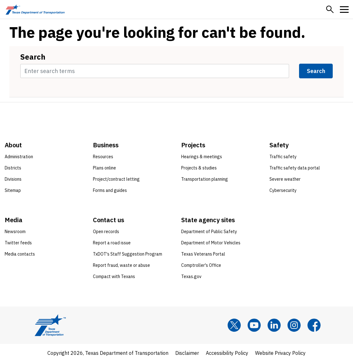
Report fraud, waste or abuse (121, 265)
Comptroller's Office (201, 265)
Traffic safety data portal (294, 168)
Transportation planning (204, 179)
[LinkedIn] (274, 325)
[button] (330, 9)
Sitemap (13, 190)
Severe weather (285, 179)
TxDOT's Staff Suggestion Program (127, 254)
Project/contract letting (116, 179)
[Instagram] (294, 325)
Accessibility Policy (227, 353)
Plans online (104, 168)
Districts (13, 168)
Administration (19, 156)
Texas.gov (191, 276)
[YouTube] (254, 325)
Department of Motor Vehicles (210, 243)
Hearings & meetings (201, 156)
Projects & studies (199, 168)
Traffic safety (283, 156)
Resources (103, 156)
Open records (106, 231)
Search (33, 56)
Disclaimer (187, 353)
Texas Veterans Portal (203, 254)
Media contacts (20, 254)
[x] (234, 325)
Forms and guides (110, 190)
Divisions (13, 179)
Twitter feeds (18, 243)
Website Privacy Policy (280, 353)
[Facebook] (314, 325)
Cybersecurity (283, 190)
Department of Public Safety (209, 231)
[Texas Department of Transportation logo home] (35, 9)
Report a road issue (112, 243)
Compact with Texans (114, 276)
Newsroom (15, 231)
